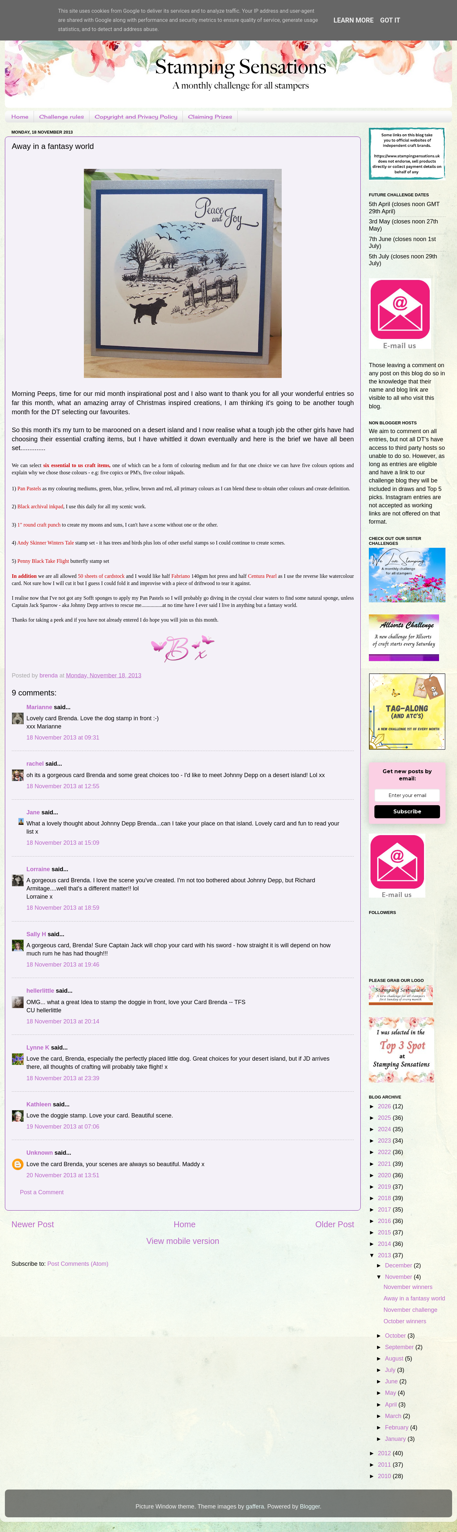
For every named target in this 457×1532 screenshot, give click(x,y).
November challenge (410, 1310)
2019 (385, 1186)
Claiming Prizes (210, 116)
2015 (385, 1232)
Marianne (39, 707)
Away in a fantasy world (414, 1298)
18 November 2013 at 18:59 (62, 908)
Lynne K (37, 1047)
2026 (385, 1106)
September (400, 1347)
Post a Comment (42, 1192)
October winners (405, 1321)
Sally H (36, 934)
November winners (408, 1287)
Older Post (334, 1224)
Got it (390, 20)
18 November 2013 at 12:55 (62, 786)
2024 (385, 1129)
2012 (385, 1453)
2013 (385, 1255)
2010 (385, 1476)
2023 (385, 1140)
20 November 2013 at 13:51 (62, 1175)
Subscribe (407, 811)
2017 (385, 1209)
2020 (385, 1175)
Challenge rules (61, 116)
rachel (35, 763)
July (391, 1370)
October (396, 1335)
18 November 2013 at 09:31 (62, 737)
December (399, 1265)
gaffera (255, 1506)
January (396, 1439)
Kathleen (38, 1104)
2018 (385, 1198)
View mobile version (182, 1241)
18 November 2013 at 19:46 (62, 964)
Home (19, 116)
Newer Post (32, 1224)
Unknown (39, 1152)
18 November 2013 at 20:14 (62, 1021)
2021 (385, 1164)
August (395, 1358)
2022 (385, 1152)
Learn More (354, 20)
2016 (385, 1221)
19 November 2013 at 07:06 (62, 1126)
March (394, 1416)
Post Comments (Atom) (77, 1264)
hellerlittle (40, 990)
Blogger (310, 1506)
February (397, 1427)
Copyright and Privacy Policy (136, 116)
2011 (385, 1464)
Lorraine (38, 869)
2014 (385, 1244)
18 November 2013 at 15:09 (62, 842)
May (391, 1393)
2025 (385, 1118)
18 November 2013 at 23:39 (62, 1078)
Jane (33, 812)
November (399, 1277)
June (392, 1381)
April (391, 1404)
